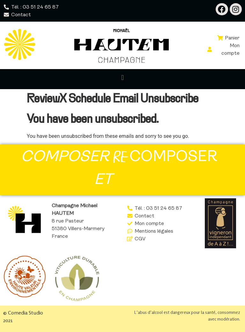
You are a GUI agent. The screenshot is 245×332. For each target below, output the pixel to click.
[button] (122, 77)
